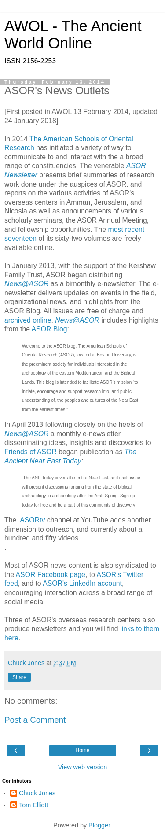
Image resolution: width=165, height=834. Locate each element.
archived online (27, 320)
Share (19, 677)
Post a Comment (35, 719)
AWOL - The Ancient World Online (73, 34)
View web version (82, 767)
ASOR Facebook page (50, 574)
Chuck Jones (37, 793)
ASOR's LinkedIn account (82, 583)
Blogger (99, 825)
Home (82, 750)
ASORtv (32, 520)
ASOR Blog (49, 329)
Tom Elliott (33, 804)
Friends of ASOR (30, 452)
